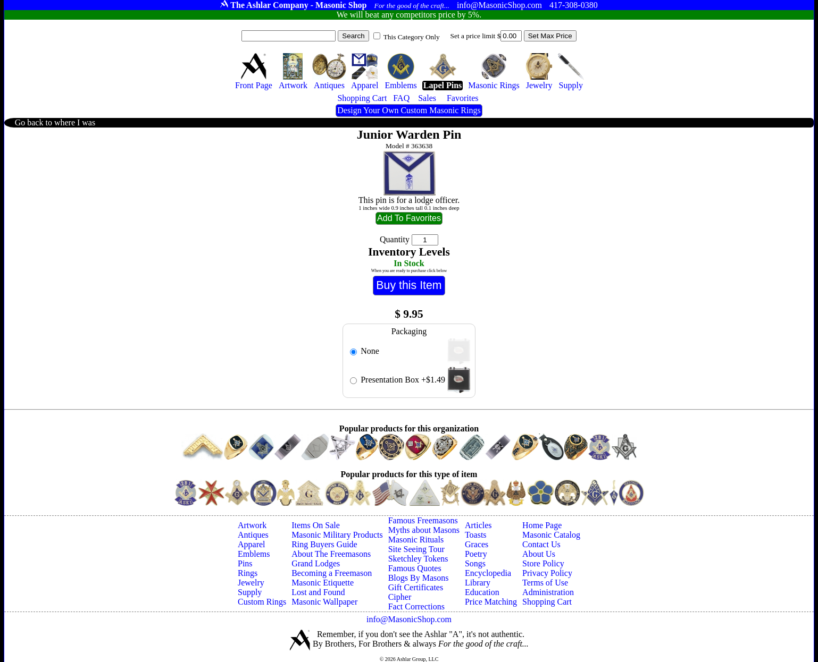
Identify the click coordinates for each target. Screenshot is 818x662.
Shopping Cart (547, 601)
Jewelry (251, 582)
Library (477, 582)
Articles (478, 525)
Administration (548, 592)
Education (482, 592)
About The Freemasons (331, 553)
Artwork (252, 525)
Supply (250, 592)
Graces (476, 544)
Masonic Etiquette (322, 582)
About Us (538, 553)
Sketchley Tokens (418, 558)
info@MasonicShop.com (409, 619)
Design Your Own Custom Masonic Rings (408, 110)
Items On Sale (315, 525)
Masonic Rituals (416, 539)
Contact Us (541, 544)
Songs (475, 563)
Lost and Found (318, 592)
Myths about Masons (424, 529)
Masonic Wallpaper (324, 601)
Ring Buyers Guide (324, 544)
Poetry (476, 553)
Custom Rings (262, 601)
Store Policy (543, 563)
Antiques (253, 534)
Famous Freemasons (423, 520)
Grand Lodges (315, 563)
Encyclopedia (488, 573)
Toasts (476, 534)
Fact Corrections (416, 606)
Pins (245, 563)
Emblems (254, 553)
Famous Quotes (414, 568)
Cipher (400, 596)
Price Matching (491, 601)
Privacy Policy (547, 573)
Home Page (542, 525)
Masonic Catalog (551, 534)
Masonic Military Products (337, 534)
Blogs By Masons (418, 577)
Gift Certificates (416, 587)
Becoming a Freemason (331, 573)
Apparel (251, 544)
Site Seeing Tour (416, 549)
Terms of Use (545, 582)
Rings (247, 573)
